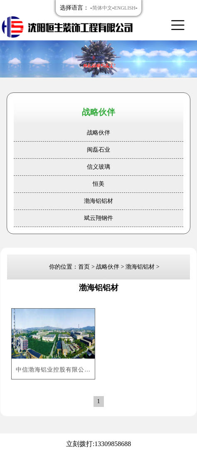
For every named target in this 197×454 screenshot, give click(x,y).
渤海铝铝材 (98, 201)
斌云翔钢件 (98, 218)
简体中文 (102, 8)
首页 (84, 267)
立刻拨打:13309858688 (98, 443)
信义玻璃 (98, 167)
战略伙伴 (98, 133)
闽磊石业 (98, 150)
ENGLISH (124, 8)
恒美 (98, 184)
